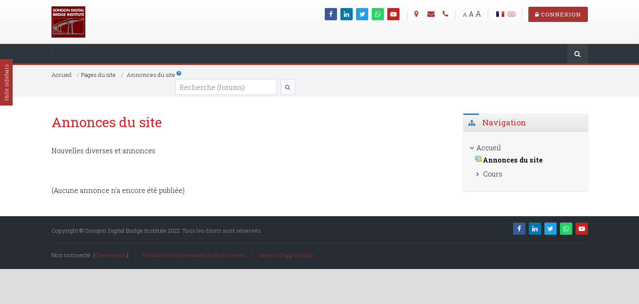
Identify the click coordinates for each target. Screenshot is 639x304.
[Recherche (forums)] (226, 87)
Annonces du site (151, 75)
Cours (492, 173)
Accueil (62, 75)
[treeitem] (526, 147)
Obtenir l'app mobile (285, 255)
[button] (179, 73)
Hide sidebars (6, 82)
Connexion (558, 14)
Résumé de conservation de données (194, 255)
